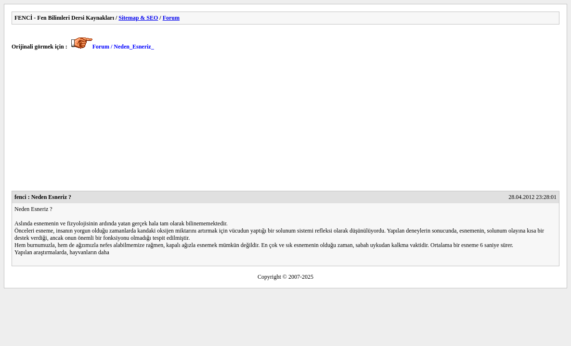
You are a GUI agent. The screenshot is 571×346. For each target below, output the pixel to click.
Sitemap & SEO (138, 17)
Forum (171, 17)
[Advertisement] (285, 123)
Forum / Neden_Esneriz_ (123, 46)
